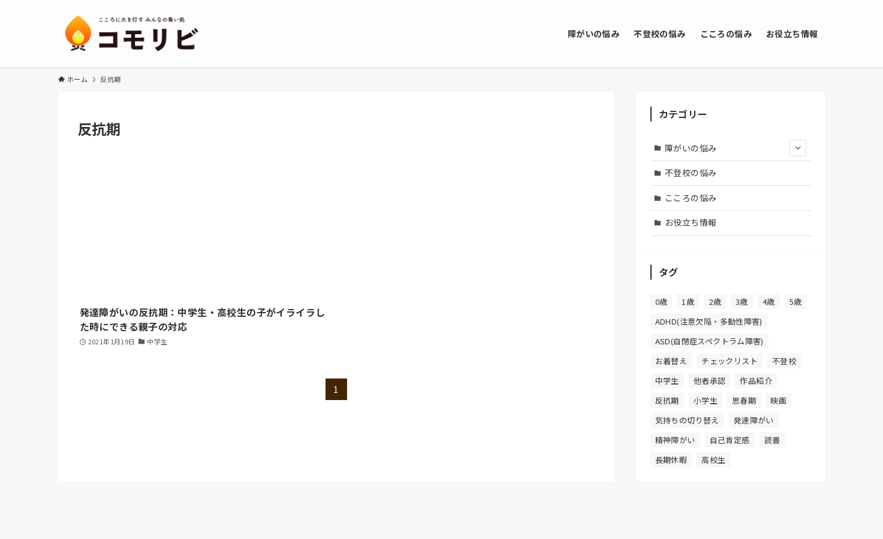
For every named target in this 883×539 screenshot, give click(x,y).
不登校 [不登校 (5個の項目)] (784, 361)
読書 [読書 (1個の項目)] (772, 440)
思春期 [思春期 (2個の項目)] (744, 400)
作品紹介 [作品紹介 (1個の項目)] (756, 380)
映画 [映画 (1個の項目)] (778, 400)
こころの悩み (690, 198)
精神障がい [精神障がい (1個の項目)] (675, 440)
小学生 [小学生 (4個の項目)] (706, 400)
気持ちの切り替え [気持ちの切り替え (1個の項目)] (687, 420)
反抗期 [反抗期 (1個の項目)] (667, 400)
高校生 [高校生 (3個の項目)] (713, 459)
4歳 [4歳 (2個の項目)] (769, 301)
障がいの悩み (735, 148)
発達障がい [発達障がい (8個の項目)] (754, 420)
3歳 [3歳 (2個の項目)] (742, 301)
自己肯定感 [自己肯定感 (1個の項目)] (730, 440)
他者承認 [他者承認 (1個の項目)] (710, 380)
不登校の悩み (690, 172)
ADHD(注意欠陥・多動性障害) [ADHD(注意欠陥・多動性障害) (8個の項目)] (709, 321)
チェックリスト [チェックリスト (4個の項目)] (729, 361)
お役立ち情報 (690, 222)
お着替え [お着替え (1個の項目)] (671, 361)
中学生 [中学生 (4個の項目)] (667, 380)
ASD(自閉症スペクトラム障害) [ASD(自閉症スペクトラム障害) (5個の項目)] (709, 341)
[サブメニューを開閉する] (797, 148)
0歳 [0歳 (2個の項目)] (661, 301)
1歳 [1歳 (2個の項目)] (688, 301)
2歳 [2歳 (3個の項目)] (715, 301)
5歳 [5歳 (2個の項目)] (795, 301)
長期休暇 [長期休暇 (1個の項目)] (671, 459)
